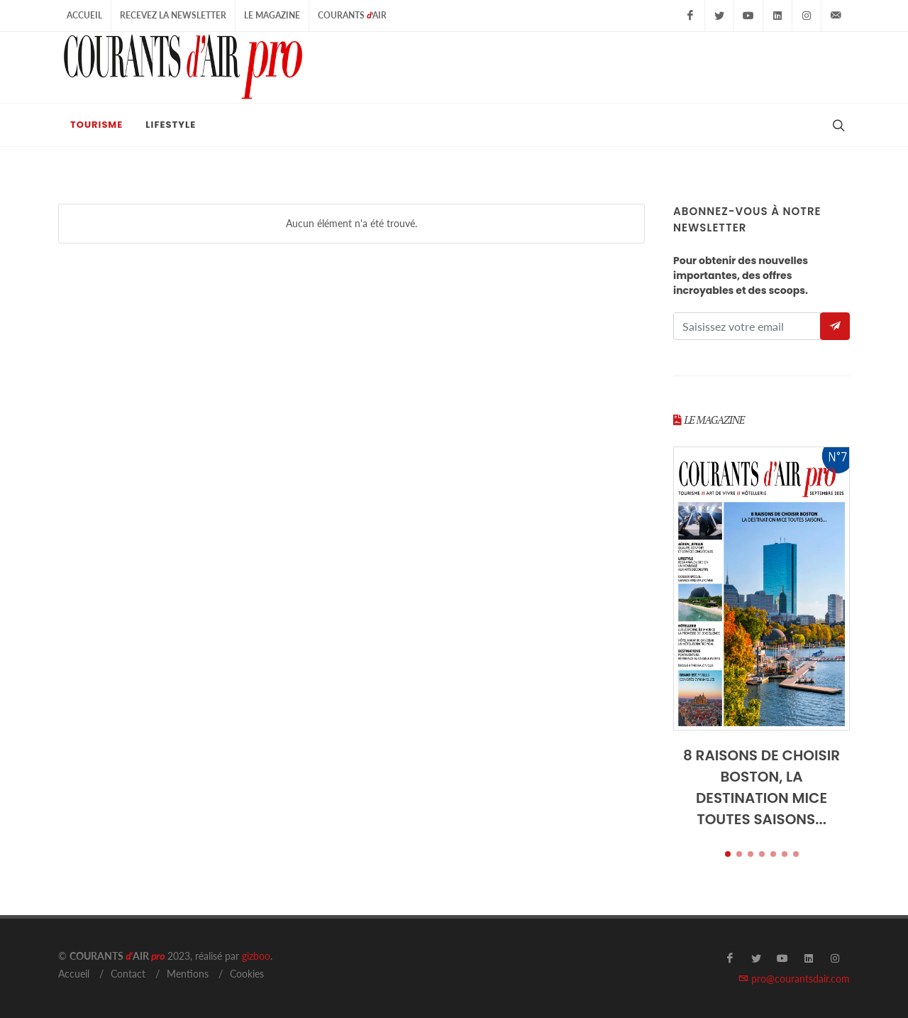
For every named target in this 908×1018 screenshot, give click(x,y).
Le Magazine (272, 15)
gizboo (256, 956)
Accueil (84, 15)
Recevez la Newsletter (173, 15)
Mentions (188, 974)
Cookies (247, 974)
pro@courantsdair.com (794, 979)
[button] (728, 854)
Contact (128, 974)
